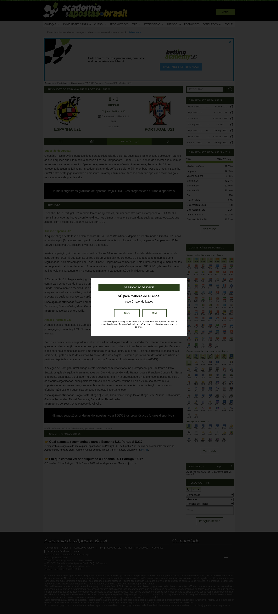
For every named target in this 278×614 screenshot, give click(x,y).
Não (127, 313)
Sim (154, 313)
